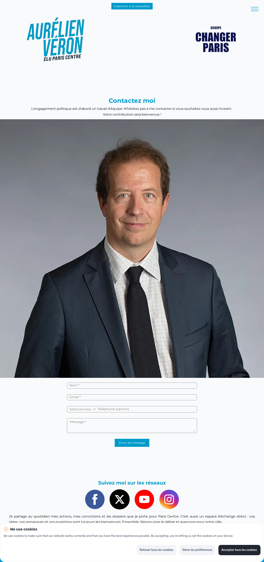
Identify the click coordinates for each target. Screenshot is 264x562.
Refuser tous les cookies (156, 550)
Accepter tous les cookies (239, 550)
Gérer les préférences (197, 550)
